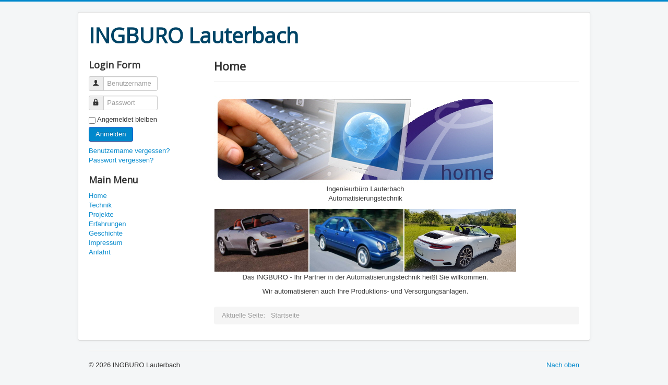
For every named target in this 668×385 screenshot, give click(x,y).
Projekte (101, 214)
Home (98, 196)
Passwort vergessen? (121, 160)
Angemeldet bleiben (127, 119)
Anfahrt (100, 252)
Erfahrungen (107, 224)
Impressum (105, 243)
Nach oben (562, 365)
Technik (100, 205)
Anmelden (111, 134)
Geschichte (106, 233)
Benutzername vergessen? (129, 151)
